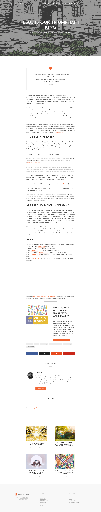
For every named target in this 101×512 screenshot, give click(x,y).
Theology (47, 32)
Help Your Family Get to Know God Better (36, 444)
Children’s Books (44, 500)
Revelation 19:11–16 (35, 258)
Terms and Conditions (74, 502)
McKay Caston (61, 447)
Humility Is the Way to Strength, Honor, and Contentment (36, 472)
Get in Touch (77, 3)
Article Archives (56, 3)
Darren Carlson (61, 476)
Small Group (43, 502)
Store (49, 3)
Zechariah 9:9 (41, 246)
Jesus (60, 107)
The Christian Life (41, 32)
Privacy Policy (72, 500)
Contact (70, 498)
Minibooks (43, 498)
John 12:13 (37, 162)
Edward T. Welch (33, 476)
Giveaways (64, 3)
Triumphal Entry (67, 344)
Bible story (30, 344)
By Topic (42, 505)
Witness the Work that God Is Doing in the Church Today (64, 472)
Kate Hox (33, 32)
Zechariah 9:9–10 (43, 252)
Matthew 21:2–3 (58, 132)
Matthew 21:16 (64, 184)
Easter (36, 344)
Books (41, 497)
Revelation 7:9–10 (35, 254)
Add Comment (68, 32)
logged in (35, 408)
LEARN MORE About (61, 340)
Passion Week (58, 344)
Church (42, 504)
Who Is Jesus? (31, 346)
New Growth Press (24, 497)
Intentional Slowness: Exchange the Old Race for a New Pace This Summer (64, 444)
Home (44, 3)
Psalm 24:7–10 (34, 250)
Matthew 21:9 (30, 162)
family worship (44, 344)
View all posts (41, 388)
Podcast (70, 3)
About (83, 3)
